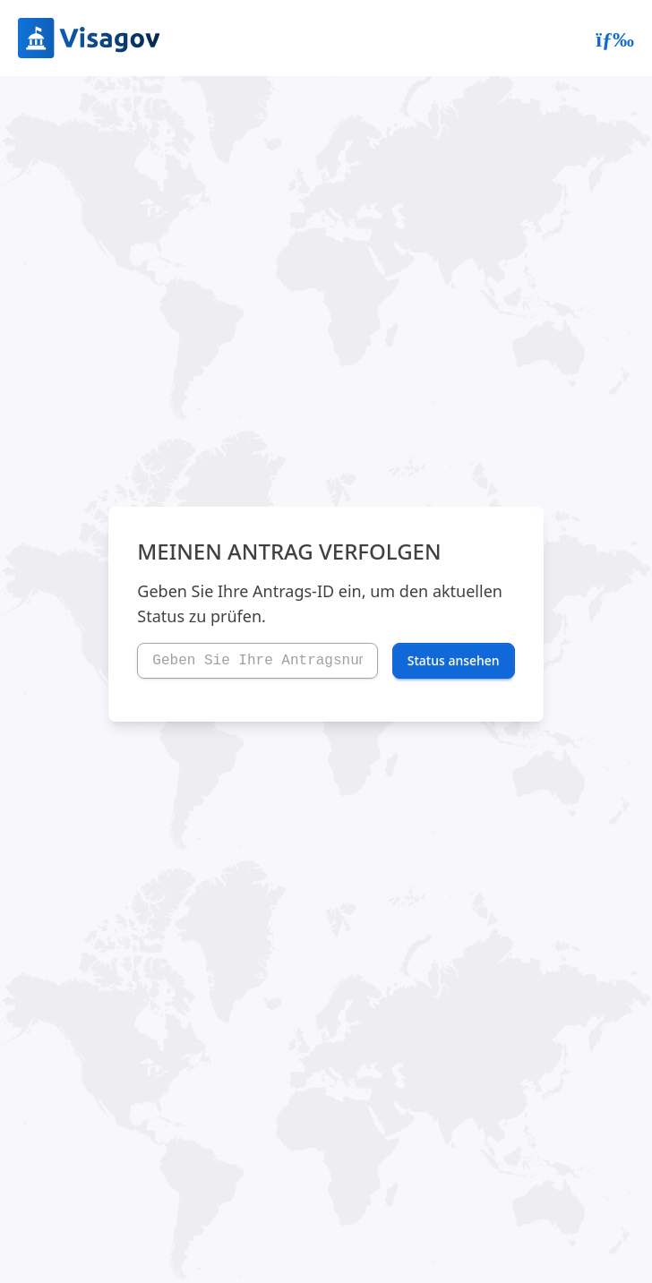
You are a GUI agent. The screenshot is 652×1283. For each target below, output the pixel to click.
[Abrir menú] (615, 38)
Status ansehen (454, 660)
